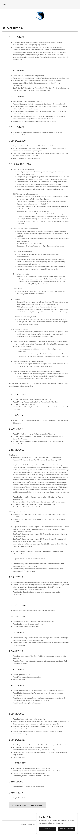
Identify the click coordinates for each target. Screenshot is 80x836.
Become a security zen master (27, 805)
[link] (40, 16)
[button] (4, 4)
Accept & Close (66, 828)
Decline (47, 828)
